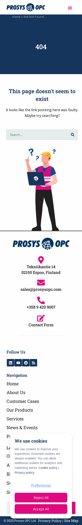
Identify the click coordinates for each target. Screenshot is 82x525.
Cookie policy (48, 468)
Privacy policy (24, 472)
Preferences (41, 485)
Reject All (41, 497)
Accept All (41, 509)
